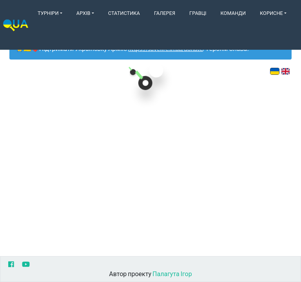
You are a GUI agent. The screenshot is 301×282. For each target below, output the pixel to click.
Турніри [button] (48, 13)
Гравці (198, 13)
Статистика (124, 13)
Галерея (164, 13)
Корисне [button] (271, 13)
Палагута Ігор (172, 273)
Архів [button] (83, 13)
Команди (233, 13)
